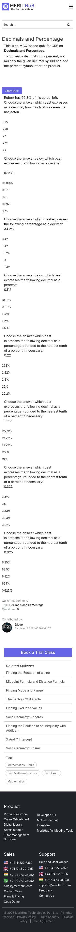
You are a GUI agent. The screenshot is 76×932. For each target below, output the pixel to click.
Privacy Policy (27, 917)
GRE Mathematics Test (22, 773)
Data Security (50, 917)
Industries (43, 825)
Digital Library (13, 824)
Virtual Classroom (16, 814)
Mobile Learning (48, 820)
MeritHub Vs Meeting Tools (55, 830)
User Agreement (44, 921)
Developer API (46, 815)
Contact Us (46, 895)
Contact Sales (13, 891)
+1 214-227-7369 (18, 862)
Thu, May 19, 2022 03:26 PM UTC (33, 628)
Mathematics (16, 781)
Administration (13, 829)
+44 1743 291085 (18, 868)
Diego (19, 624)
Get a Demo (12, 901)
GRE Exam (51, 773)
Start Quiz (12, 91)
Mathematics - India (20, 765)
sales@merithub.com (18, 886)
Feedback (45, 890)
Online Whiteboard (16, 819)
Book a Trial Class (38, 652)
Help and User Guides (54, 862)
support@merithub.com (55, 885)
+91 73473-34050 (19, 874)
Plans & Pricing (14, 896)
